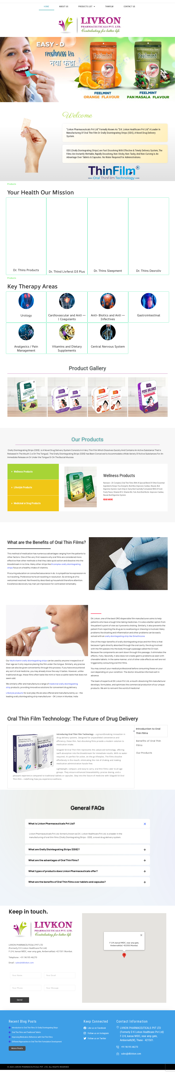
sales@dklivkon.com (25, 965)
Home (43, 6)
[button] (10, 397)
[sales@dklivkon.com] (117, 1056)
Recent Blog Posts (23, 1025)
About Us (61, 6)
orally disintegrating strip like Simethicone (125, 636)
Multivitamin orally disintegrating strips (29, 661)
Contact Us (133, 6)
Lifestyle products (14, 693)
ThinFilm (111, 6)
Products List (86, 6)
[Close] (141, 938)
